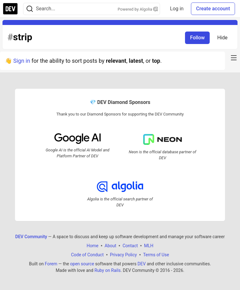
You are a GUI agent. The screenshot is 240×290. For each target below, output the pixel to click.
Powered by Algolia (138, 9)
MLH (148, 245)
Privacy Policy (123, 254)
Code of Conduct (87, 254)
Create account (213, 9)
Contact (130, 245)
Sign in (21, 60)
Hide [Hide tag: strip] (222, 38)
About (110, 245)
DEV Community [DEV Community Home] (31, 236)
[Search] (29, 9)
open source (82, 263)
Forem (51, 263)
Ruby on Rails (107, 270)
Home (92, 245)
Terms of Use (156, 254)
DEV (142, 263)
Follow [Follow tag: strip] (197, 38)
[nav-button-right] (234, 58)
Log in (176, 9)
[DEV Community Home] (10, 8)
